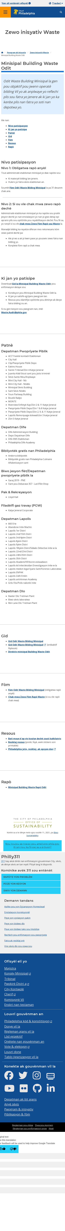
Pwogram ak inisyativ (16, 52)
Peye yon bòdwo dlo (14, 923)
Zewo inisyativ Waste (39, 52)
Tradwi (57, 3)
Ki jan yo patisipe (17, 129)
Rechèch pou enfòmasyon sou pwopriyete (25, 934)
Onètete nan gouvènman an (24, 1041)
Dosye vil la (12, 1026)
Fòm (10, 139)
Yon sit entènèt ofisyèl (16, 3)
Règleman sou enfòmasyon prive (30, 1128)
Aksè (51, 1128)
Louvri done (12, 1052)
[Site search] (61, 12)
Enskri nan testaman (19, 1004)
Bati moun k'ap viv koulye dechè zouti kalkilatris (34, 738)
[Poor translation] (13, 1149)
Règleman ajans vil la (19, 1031)
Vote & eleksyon (15, 1046)
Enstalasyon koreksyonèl (17, 912)
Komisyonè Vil (14, 999)
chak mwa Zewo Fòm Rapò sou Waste (39, 223)
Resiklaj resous (16, 742)
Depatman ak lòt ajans (20, 1099)
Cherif (8, 994)
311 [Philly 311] (3, 861)
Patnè (11, 132)
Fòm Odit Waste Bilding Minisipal (28, 187)
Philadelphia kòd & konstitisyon (26, 1021)
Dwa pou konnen (44, 1125)
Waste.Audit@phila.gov (14, 312)
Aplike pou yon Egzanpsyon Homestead (24, 906)
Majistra (10, 968)
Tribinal (9, 979)
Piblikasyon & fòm (17, 1114)
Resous (12, 143)
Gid (10, 136)
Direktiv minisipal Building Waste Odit (29, 651)
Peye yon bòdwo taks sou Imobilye (21, 929)
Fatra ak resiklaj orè (14, 940)
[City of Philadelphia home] (25, 12)
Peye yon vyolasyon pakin (17, 917)
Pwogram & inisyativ (18, 1109)
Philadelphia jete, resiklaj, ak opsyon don (30, 749)
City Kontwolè (14, 989)
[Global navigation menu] (5, 12)
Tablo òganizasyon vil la (21, 1057)
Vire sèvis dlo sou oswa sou (18, 946)
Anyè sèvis (11, 1104)
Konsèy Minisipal (16, 973)
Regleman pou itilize (22, 1125)
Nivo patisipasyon (18, 125)
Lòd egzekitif (13, 1036)
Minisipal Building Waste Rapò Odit (27, 787)
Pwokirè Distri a (15, 984)
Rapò (11, 146)
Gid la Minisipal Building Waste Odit (31, 283)
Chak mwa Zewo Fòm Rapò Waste (26, 696)
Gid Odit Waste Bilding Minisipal (25, 641)
